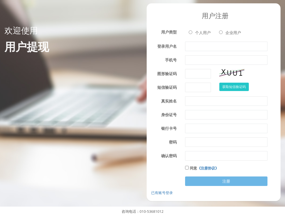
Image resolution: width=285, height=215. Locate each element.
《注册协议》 (208, 168)
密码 (173, 142)
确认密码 (169, 155)
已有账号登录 (162, 192)
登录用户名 (167, 46)
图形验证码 (167, 73)
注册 (226, 181)
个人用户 (200, 32)
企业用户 (230, 32)
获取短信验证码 (234, 86)
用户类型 (169, 32)
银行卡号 (169, 128)
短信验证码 (167, 87)
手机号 (171, 60)
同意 (204, 168)
